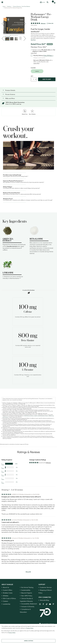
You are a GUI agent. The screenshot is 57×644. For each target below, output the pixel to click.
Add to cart (47, 79)
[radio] (37, 71)
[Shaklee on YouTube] (50, 604)
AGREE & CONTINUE (28, 640)
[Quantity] (33, 79)
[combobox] (48, 55)
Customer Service (46, 587)
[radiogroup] (43, 71)
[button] (28, 90)
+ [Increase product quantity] (35, 79)
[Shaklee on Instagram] (40, 604)
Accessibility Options (48, 623)
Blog (44, 600)
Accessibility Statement (29, 604)
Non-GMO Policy (26, 596)
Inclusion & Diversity (27, 606)
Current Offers (7, 590)
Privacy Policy (29, 628)
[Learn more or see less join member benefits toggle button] (34, 53)
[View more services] (50, 23)
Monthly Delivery (37, 55)
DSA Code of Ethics (9, 598)
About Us (6, 587)
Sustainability (25, 590)
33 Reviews (43, 23)
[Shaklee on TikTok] (46, 603)
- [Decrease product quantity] (31, 79)
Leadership (6, 604)
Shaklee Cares (7, 593)
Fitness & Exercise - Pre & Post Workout (21, 6)
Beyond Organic (26, 593)
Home (4, 6)
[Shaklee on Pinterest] (53, 604)
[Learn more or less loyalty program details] (36, 63)
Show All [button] (28, 572)
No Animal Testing (27, 587)
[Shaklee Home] (8, 2)
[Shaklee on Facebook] (43, 604)
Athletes (5, 596)
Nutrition (9, 6)
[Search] (47, 2)
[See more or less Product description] (33, 40)
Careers (5, 601)
